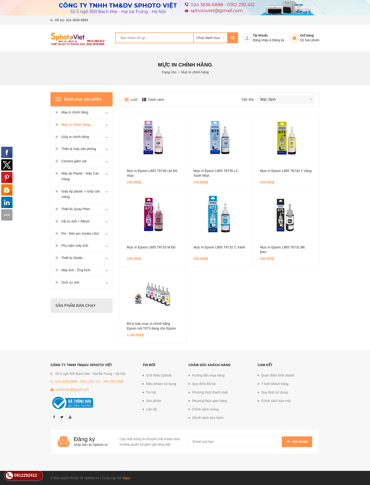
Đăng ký (278, 40)
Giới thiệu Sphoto (159, 375)
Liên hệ (151, 409)
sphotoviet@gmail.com (72, 389)
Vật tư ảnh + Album (75, 221)
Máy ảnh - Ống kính (75, 270)
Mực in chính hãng (75, 124)
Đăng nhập (260, 40)
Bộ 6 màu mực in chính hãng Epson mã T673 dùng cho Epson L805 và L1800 (151, 328)
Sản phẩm (153, 401)
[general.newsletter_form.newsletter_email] (250, 441)
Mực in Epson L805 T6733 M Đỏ (151, 247)
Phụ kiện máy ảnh (74, 245)
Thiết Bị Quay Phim (75, 209)
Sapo (126, 478)
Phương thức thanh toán (210, 392)
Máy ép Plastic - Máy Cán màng (80, 176)
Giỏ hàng (307, 35)
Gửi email (296, 441)
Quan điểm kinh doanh (277, 375)
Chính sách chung (205, 409)
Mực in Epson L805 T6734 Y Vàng (285, 171)
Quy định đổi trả (204, 384)
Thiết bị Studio (72, 258)
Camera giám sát (74, 161)
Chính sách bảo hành (207, 418)
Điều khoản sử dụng (161, 384)
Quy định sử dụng (274, 392)
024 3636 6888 (77, 20)
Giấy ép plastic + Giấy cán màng (80, 194)
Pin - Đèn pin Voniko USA (80, 233)
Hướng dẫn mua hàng (208, 375)
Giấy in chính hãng (75, 137)
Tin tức (151, 392)
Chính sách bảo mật (276, 401)
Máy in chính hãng (74, 112)
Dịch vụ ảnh (70, 282)
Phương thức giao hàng (209, 401)
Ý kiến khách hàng (274, 384)
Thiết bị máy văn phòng (78, 149)
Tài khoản (260, 35)
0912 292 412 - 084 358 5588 (102, 381)
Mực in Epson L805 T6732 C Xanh (219, 247)
